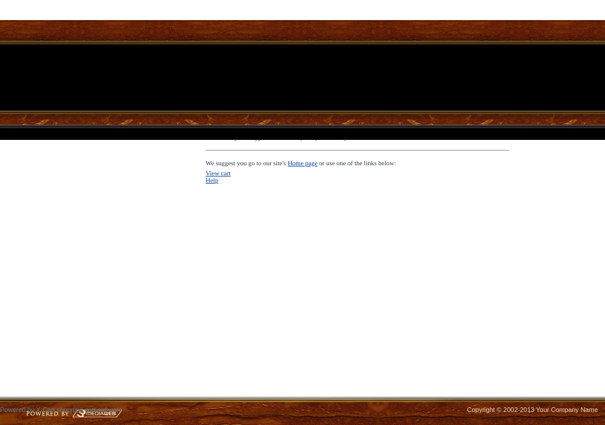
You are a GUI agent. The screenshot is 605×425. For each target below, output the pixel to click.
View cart (218, 172)
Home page (302, 162)
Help (212, 180)
